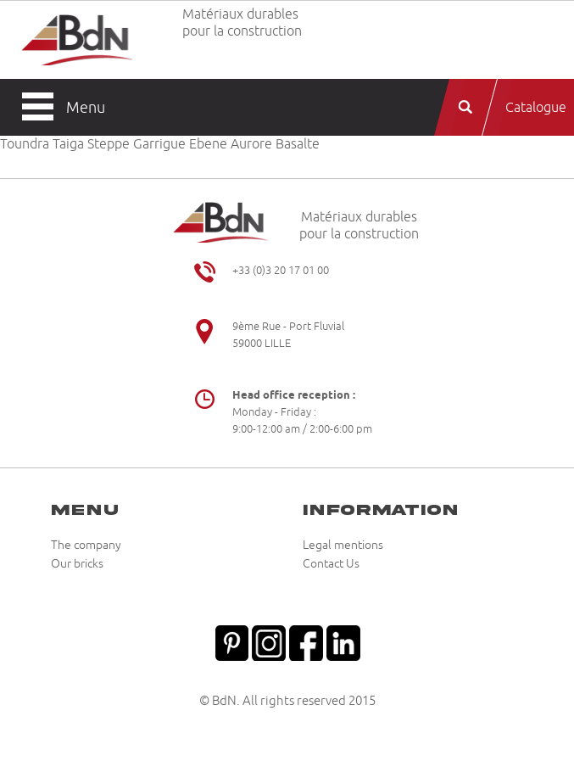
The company (86, 545)
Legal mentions (343, 545)
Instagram (269, 641)
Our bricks (77, 564)
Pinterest (231, 641)
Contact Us (331, 564)
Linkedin (343, 641)
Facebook (306, 641)
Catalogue (535, 107)
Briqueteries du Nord (76, 39)
